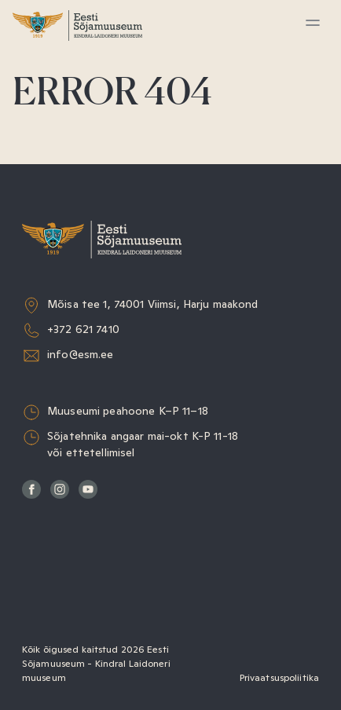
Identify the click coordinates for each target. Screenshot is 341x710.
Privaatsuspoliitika (279, 678)
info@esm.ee (80, 354)
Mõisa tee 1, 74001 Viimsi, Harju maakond (152, 304)
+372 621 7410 (83, 329)
